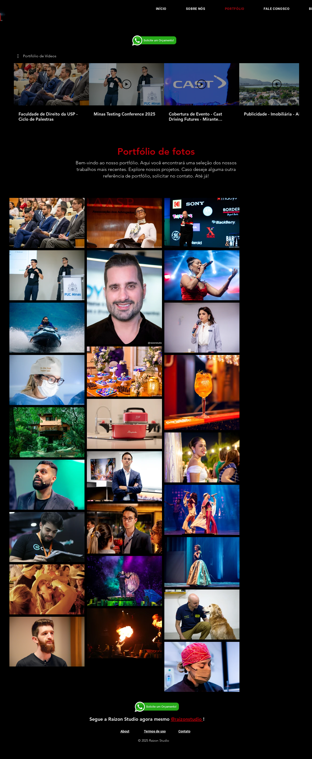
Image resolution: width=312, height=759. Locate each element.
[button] (37, 56)
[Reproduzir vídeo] (51, 84)
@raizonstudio (187, 719)
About (124, 731)
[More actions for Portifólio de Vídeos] (37, 56)
